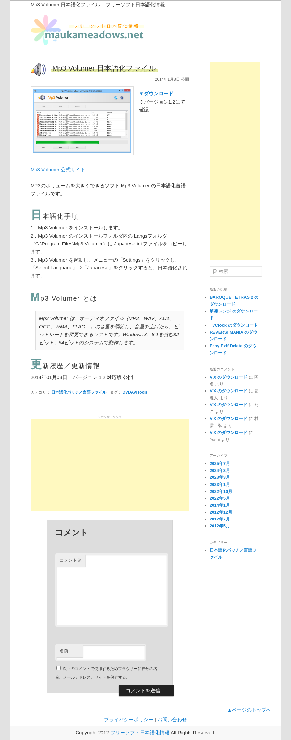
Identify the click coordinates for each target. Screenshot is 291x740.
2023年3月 (220, 477)
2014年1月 (220, 505)
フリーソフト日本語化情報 (139, 732)
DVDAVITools (135, 392)
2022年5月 (220, 498)
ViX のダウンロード (228, 377)
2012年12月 (221, 512)
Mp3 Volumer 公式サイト (58, 169)
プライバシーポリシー (128, 719)
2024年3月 (220, 470)
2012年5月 (220, 525)
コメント (71, 560)
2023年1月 (220, 484)
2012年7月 (220, 519)
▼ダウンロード (156, 93)
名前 (64, 650)
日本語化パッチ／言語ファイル (78, 392)
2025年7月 (220, 463)
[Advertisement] (110, 465)
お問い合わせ (172, 719)
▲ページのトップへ (249, 710)
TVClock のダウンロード (234, 325)
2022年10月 (221, 491)
